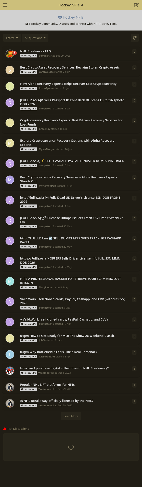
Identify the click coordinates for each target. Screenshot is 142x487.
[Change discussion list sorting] (12, 38)
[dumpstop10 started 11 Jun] (10, 200)
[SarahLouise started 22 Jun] (10, 70)
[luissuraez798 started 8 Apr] (10, 354)
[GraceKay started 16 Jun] (10, 122)
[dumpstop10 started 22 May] (10, 241)
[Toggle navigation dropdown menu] (71, 5)
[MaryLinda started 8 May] (10, 281)
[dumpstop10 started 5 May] (10, 301)
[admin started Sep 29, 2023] (10, 54)
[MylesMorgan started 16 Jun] (10, 143)
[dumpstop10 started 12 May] (10, 261)
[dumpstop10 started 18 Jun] (10, 102)
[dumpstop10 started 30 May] (10, 220)
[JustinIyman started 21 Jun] (10, 86)
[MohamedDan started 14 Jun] (10, 180)
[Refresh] (135, 38)
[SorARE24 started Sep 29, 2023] (10, 387)
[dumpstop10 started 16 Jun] (10, 163)
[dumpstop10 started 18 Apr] (10, 322)
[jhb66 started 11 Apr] (10, 338)
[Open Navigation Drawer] (4, 5)
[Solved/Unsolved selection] (35, 38)
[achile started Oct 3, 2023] (10, 371)
